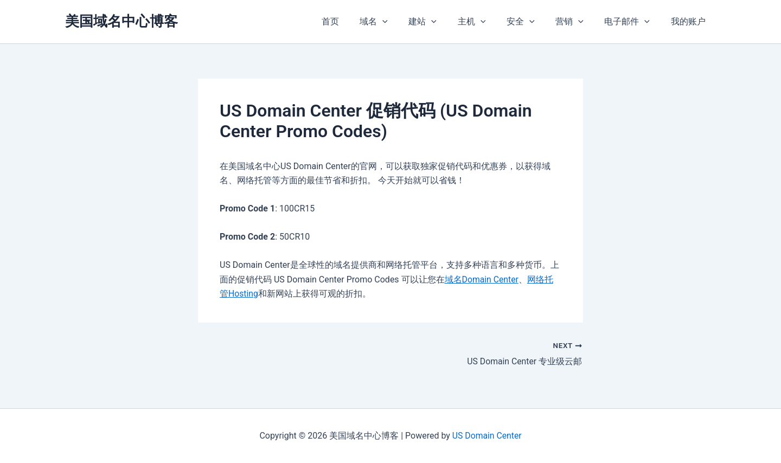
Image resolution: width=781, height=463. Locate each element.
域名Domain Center (482, 279)
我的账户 (690, 21)
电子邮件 (632, 21)
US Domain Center (487, 435)
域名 (397, 21)
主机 (488, 21)
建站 (442, 21)
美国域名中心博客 (121, 21)
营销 (579, 21)
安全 (533, 21)
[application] (405, 21)
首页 (357, 21)
